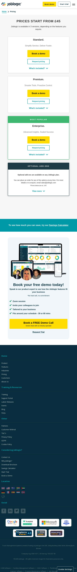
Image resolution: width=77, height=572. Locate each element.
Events (4, 405)
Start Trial (5, 472)
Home (4, 11)
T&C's (3, 433)
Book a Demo (6, 476)
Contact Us (5, 457)
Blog (3, 409)
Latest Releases (7, 402)
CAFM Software (6, 568)
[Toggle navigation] (74, 4)
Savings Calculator (8, 468)
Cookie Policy (6, 444)
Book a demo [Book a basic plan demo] (38, 53)
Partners (4, 426)
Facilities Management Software (24, 568)
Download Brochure (9, 464)
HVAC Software (42, 568)
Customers (5, 378)
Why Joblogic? (6, 461)
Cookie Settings (65, 569)
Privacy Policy (6, 437)
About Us (5, 381)
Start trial (64, 4)
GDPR (3, 440)
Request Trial (38, 332)
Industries (5, 370)
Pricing (4, 374)
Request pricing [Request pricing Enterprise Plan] (38, 61)
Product (4, 363)
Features (4, 367)
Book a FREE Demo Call (38, 324)
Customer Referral (8, 429)
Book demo (49, 4)
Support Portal (7, 398)
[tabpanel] (38, 116)
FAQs (3, 413)
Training (4, 394)
